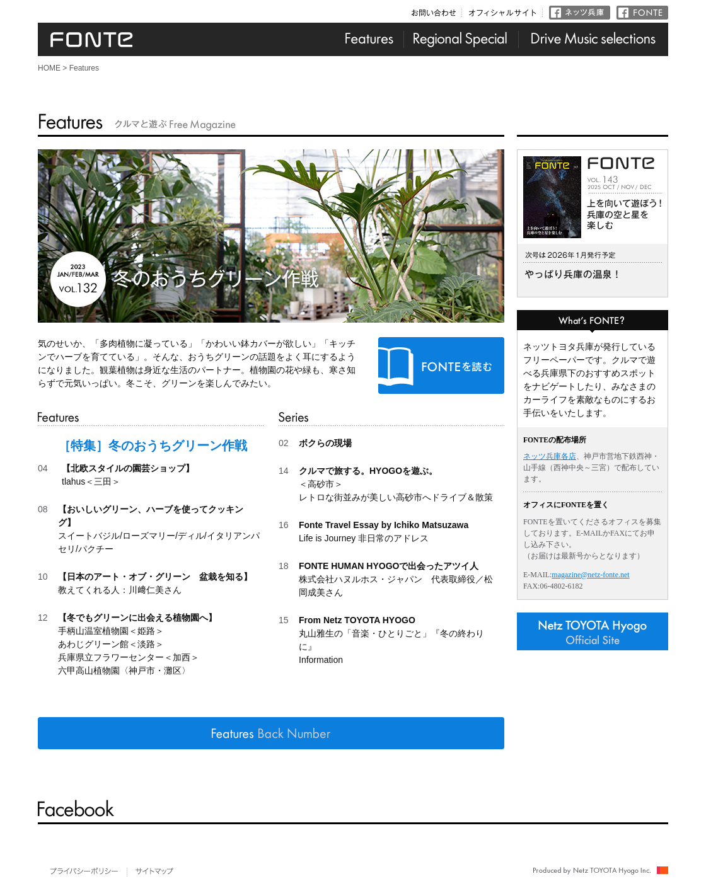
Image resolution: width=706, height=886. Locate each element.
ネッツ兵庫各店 (549, 456)
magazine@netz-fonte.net (590, 574)
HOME (49, 68)
